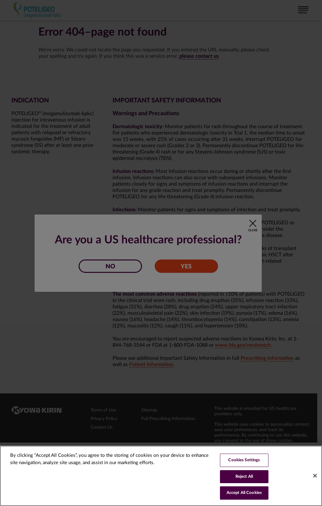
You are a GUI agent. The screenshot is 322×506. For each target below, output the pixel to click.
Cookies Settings (244, 460)
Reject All (244, 477)
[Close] (315, 476)
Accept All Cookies (244, 493)
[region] (161, 476)
